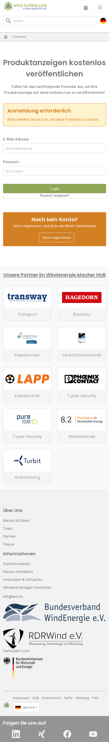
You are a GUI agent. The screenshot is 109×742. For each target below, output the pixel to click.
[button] (103, 20)
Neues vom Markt (18, 571)
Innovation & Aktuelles (22, 579)
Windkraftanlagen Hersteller (27, 587)
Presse (8, 544)
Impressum (21, 698)
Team (7, 528)
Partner (9, 536)
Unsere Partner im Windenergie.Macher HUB (54, 275)
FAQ (95, 698)
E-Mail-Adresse (16, 139)
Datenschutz (51, 698)
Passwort (11, 161)
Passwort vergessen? (54, 195)
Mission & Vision (16, 520)
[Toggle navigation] (100, 7)
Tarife (68, 698)
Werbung (82, 698)
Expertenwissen (16, 563)
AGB (35, 698)
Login (54, 188)
